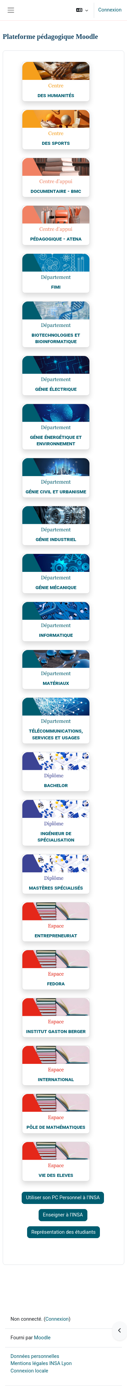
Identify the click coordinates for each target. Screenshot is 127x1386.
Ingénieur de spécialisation (56, 836)
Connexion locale (29, 1371)
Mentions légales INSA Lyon (41, 1363)
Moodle (42, 1338)
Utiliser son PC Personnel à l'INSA (63, 1197)
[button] (82, 10)
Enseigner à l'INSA (63, 1215)
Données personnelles (34, 1356)
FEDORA (56, 983)
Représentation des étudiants (63, 1232)
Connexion (110, 10)
